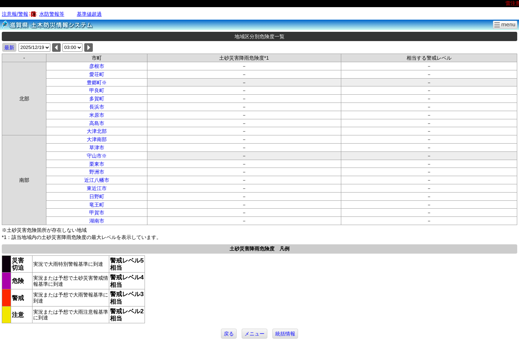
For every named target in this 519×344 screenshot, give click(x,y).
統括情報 (285, 333)
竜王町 (96, 205)
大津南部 (97, 139)
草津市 (96, 147)
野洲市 (96, 172)
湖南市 (96, 221)
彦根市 (96, 66)
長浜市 (96, 107)
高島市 (96, 123)
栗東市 (96, 164)
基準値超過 (89, 14)
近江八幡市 (96, 180)
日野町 (96, 196)
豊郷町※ (97, 82)
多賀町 (96, 98)
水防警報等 (51, 14)
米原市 (96, 115)
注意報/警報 (15, 14)
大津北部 (97, 131)
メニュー (254, 333)
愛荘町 (96, 74)
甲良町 (96, 90)
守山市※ (97, 156)
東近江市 (97, 188)
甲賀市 (96, 212)
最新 (9, 47)
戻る (229, 333)
